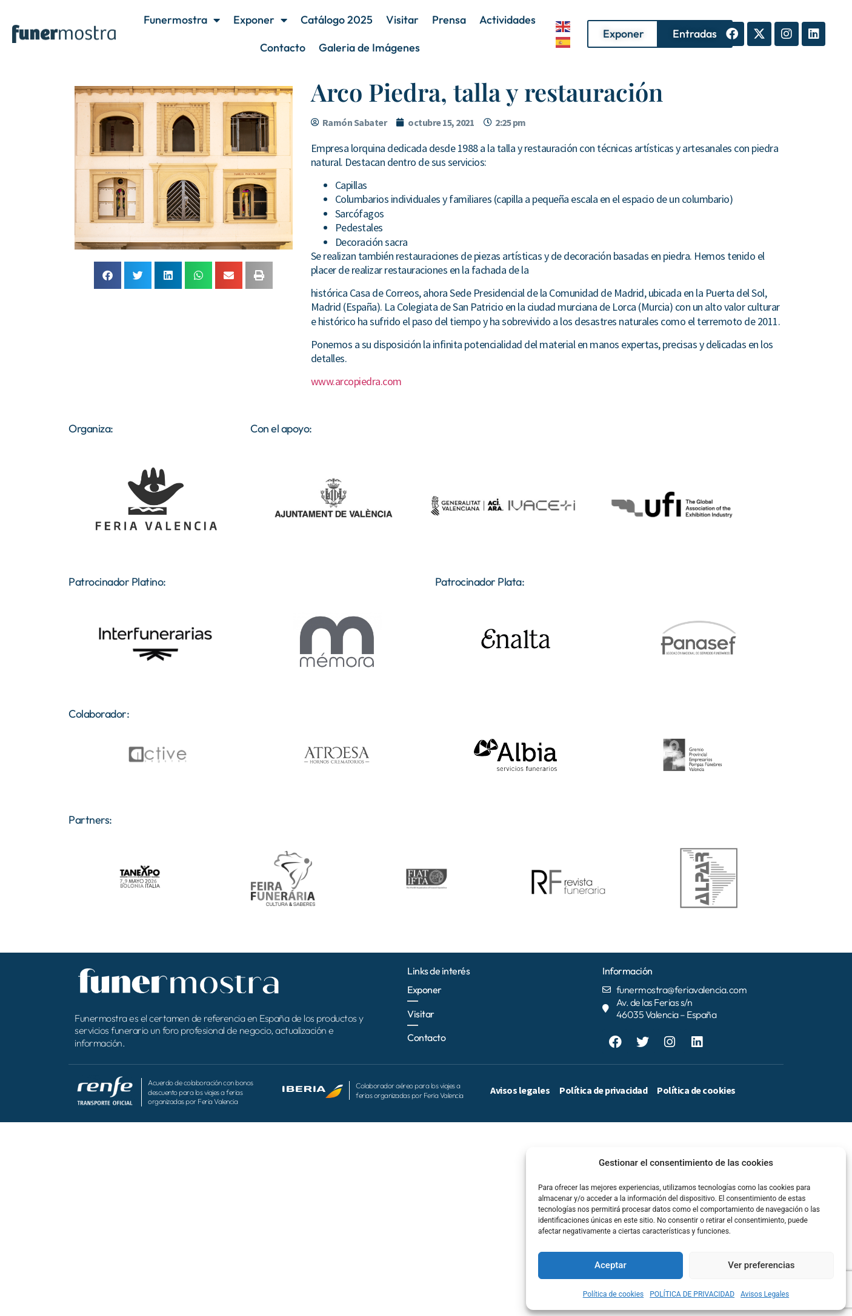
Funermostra (182, 19)
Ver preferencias (761, 1265)
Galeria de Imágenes (369, 48)
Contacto (282, 48)
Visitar (402, 20)
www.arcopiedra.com (356, 381)
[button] (107, 275)
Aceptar (610, 1265)
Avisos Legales (765, 1294)
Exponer (260, 19)
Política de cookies (613, 1294)
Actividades (507, 20)
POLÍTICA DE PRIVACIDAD (692, 1294)
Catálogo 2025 (337, 20)
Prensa (449, 20)
